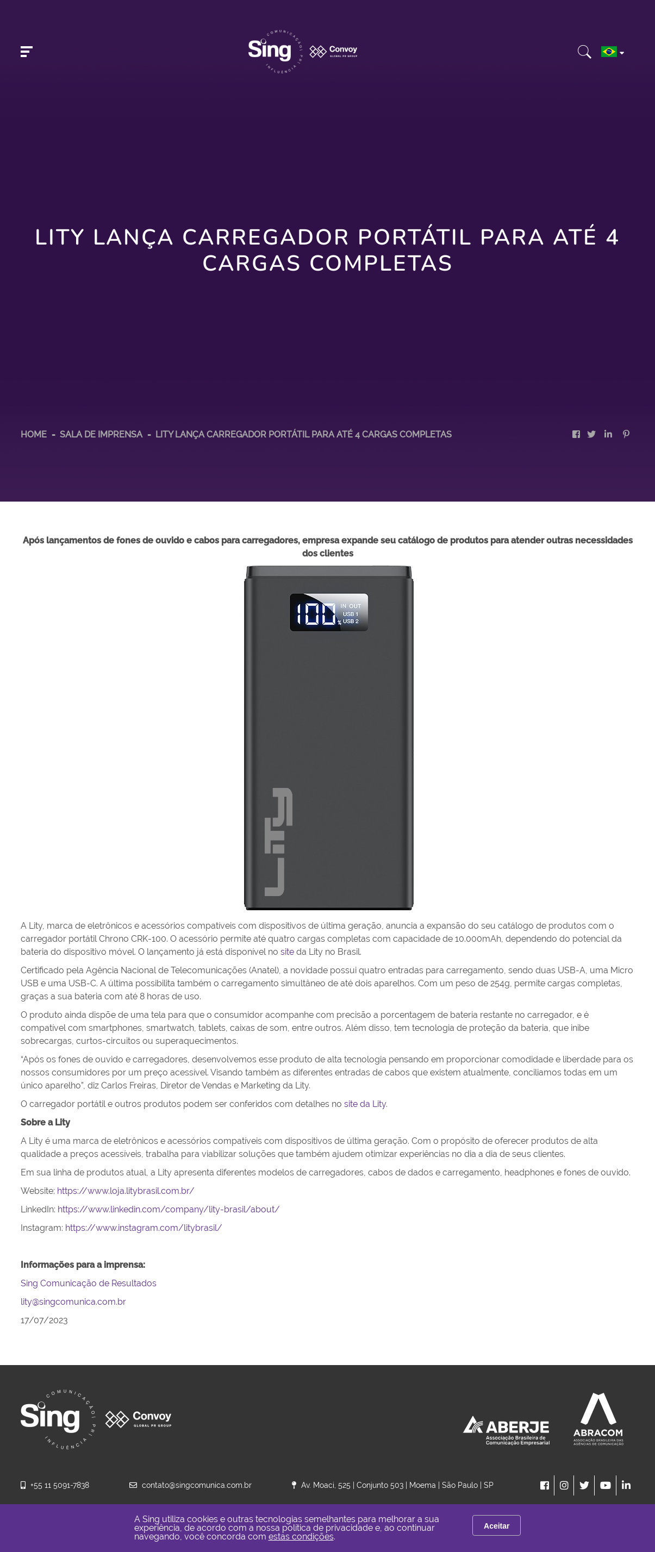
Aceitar (496, 1526)
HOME (34, 434)
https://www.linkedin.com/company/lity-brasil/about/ (170, 1209)
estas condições (301, 1536)
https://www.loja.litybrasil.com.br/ (126, 1191)
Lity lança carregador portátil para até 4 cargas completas (303, 434)
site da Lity (365, 1104)
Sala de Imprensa (102, 434)
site (287, 952)
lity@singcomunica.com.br (73, 1302)
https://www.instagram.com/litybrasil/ (143, 1228)
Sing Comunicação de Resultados (89, 1283)
